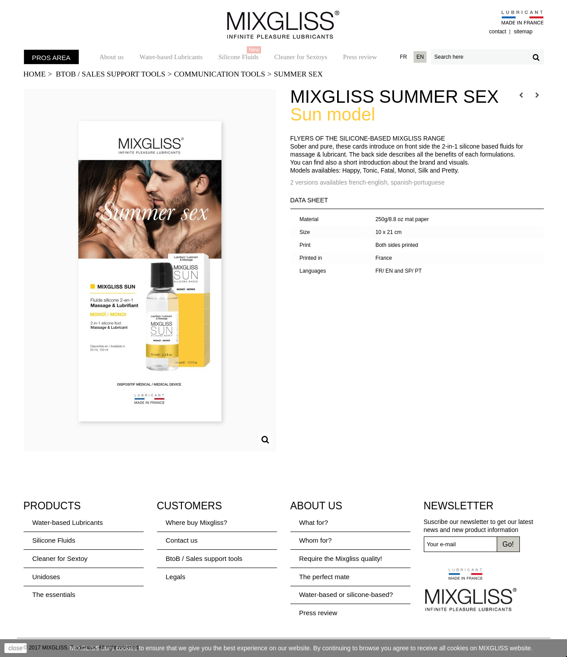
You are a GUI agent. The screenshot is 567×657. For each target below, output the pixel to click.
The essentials (54, 594)
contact (498, 31)
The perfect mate (324, 576)
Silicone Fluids (239, 54)
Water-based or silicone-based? (346, 594)
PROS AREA (51, 57)
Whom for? (315, 540)
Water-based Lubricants (170, 56)
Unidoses (46, 576)
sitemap (523, 31)
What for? (313, 522)
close (15, 648)
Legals (175, 576)
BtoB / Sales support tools (110, 74)
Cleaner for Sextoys (300, 56)
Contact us (182, 540)
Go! (508, 544)
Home (35, 74)
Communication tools (219, 74)
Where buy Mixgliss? (196, 522)
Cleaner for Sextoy (60, 558)
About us (112, 56)
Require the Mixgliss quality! (340, 558)
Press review (360, 56)
